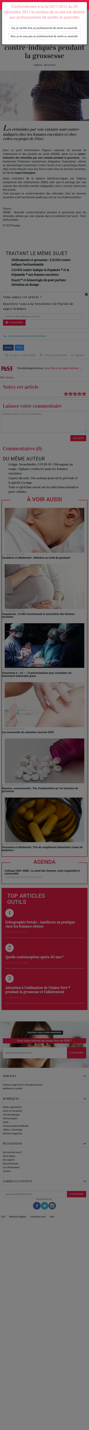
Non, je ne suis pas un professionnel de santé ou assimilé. (44, 36)
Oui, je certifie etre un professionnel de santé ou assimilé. (44, 28)
